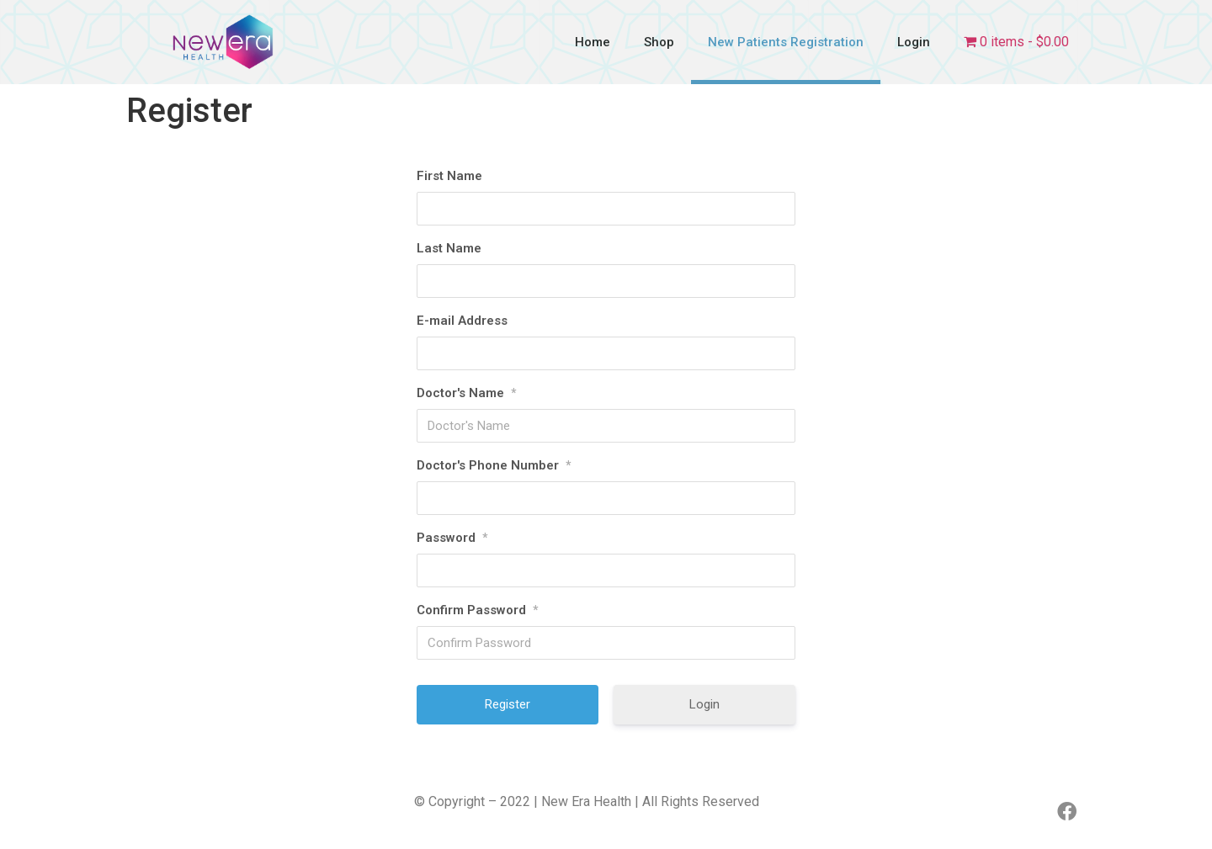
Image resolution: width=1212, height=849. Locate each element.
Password (452, 537)
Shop (659, 42)
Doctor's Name (466, 393)
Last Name (449, 248)
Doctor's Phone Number (494, 465)
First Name (449, 175)
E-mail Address (462, 320)
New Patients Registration (786, 42)
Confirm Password (477, 610)
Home (592, 42)
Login (913, 42)
